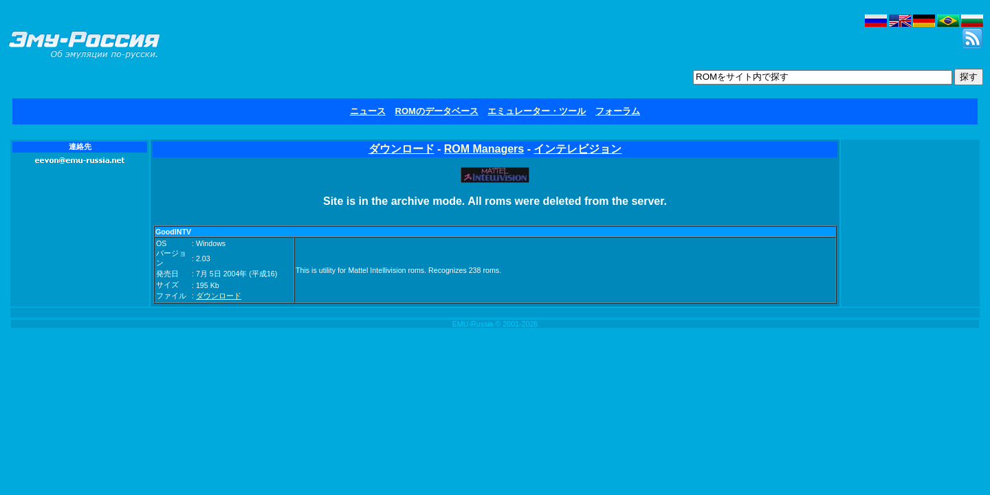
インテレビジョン (578, 149)
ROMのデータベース (436, 111)
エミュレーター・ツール (536, 111)
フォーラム (617, 111)
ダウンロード (401, 149)
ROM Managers (484, 149)
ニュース (368, 111)
